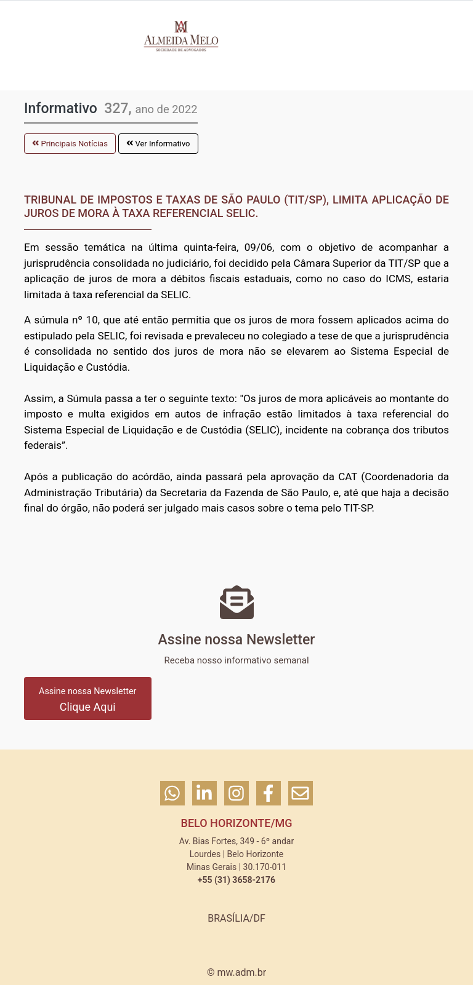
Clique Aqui (88, 699)
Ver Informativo (158, 143)
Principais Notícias (70, 143)
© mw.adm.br (236, 972)
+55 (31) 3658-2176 (236, 880)
